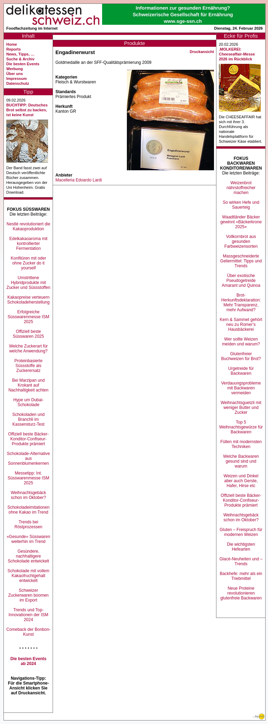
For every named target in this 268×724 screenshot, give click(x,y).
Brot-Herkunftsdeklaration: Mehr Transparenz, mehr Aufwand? (241, 302)
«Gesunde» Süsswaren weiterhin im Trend (28, 539)
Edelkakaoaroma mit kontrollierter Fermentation (28, 243)
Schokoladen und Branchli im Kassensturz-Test (28, 419)
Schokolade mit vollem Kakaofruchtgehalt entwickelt (28, 575)
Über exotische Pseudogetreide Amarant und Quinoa (241, 280)
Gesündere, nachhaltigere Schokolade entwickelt (28, 556)
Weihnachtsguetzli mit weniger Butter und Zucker (241, 407)
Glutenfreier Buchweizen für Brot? (241, 356)
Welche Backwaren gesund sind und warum (241, 461)
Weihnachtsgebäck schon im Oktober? (28, 495)
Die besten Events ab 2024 (28, 661)
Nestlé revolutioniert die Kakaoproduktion (28, 226)
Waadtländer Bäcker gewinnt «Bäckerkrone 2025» (241, 222)
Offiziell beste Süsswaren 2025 (28, 334)
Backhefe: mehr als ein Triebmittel (241, 576)
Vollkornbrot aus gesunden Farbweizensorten (241, 241)
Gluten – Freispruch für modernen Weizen (241, 532)
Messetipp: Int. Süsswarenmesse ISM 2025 (28, 478)
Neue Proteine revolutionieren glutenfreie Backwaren (241, 593)
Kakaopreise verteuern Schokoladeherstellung (28, 300)
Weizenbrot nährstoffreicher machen (241, 187)
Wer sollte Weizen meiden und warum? (241, 341)
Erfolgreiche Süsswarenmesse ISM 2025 (28, 316)
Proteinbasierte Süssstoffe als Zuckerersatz (28, 365)
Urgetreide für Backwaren (241, 371)
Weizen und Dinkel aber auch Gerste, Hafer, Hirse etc (241, 480)
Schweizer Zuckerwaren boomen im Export (28, 595)
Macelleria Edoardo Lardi (78, 180)
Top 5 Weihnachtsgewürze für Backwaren (241, 427)
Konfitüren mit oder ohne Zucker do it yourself (28, 263)
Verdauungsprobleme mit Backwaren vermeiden (241, 388)
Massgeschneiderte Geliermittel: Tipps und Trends (241, 261)
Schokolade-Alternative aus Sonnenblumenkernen (28, 458)
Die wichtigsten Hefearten (241, 547)
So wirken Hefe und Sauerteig (241, 205)
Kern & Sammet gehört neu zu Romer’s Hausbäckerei (241, 324)
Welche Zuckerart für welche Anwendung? (28, 348)
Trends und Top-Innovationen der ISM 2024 (28, 614)
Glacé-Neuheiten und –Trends (241, 561)
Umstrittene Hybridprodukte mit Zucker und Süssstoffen (29, 282)
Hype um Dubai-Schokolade (28, 402)
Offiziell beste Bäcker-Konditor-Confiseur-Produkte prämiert (28, 439)
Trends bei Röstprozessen (28, 524)
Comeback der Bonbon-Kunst (28, 632)
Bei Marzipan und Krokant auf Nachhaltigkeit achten (28, 385)
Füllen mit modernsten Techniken (241, 444)
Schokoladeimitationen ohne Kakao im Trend (28, 510)
